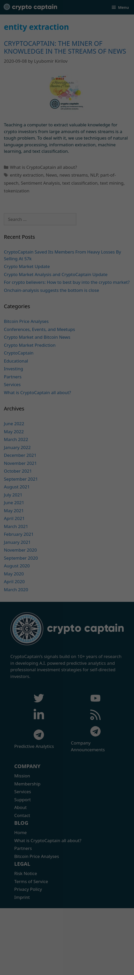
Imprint (88, 968)
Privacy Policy (71, 968)
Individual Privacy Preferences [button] (67, 962)
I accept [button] (67, 939)
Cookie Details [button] (50, 968)
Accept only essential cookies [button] (67, 953)
